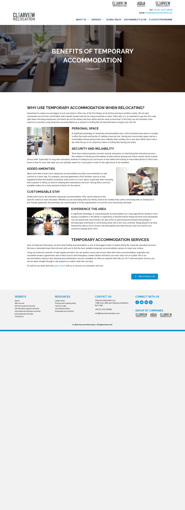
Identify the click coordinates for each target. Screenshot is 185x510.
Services (97, 20)
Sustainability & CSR (135, 20)
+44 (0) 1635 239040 (162, 10)
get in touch (60, 266)
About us (82, 20)
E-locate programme (160, 20)
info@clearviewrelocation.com (158, 13)
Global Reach (113, 20)
